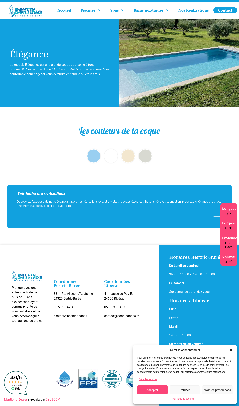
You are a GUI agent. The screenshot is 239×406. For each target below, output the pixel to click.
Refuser (185, 390)
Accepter (152, 390)
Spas (117, 10)
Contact (225, 10)
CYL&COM (53, 399)
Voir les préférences (217, 390)
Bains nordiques (151, 10)
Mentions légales (16, 399)
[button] (231, 350)
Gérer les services (148, 379)
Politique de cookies (183, 399)
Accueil (64, 10)
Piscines (91, 10)
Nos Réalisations (193, 10)
